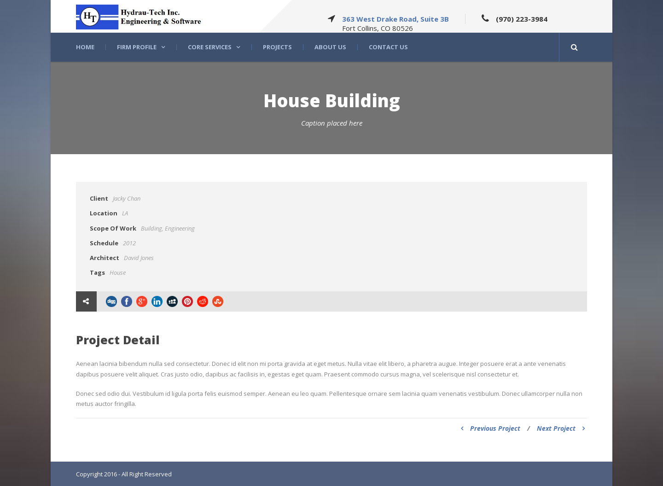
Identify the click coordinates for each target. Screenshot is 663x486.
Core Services (210, 47)
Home (85, 47)
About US (330, 47)
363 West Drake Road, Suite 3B (395, 18)
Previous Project (490, 428)
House (118, 272)
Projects (277, 47)
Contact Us (388, 47)
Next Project (561, 428)
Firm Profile (137, 47)
